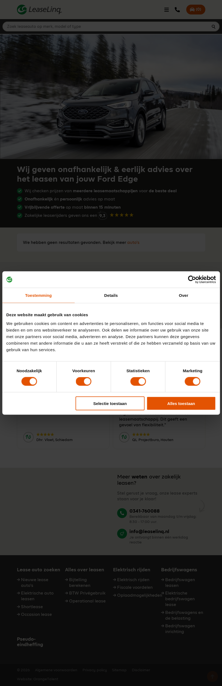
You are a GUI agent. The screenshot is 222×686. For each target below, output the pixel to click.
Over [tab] (183, 295)
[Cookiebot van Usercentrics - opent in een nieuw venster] (192, 280)
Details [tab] (111, 295)
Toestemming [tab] (38, 295)
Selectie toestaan (110, 403)
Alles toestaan (181, 403)
